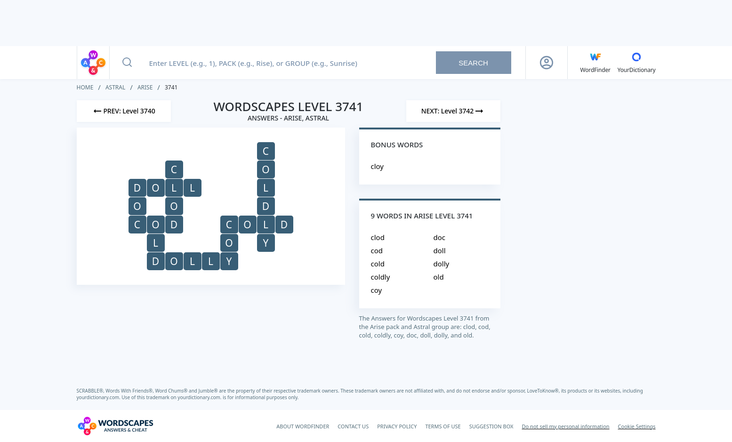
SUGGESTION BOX (491, 426)
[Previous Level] (124, 111)
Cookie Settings (637, 426)
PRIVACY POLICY (397, 426)
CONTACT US (353, 426)
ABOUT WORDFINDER (302, 426)
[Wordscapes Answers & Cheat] (115, 426)
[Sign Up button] (546, 62)
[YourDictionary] (637, 62)
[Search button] (127, 62)
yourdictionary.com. (99, 397)
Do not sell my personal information (566, 426)
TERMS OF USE (442, 426)
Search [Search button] (473, 63)
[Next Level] (453, 111)
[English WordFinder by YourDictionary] (595, 62)
